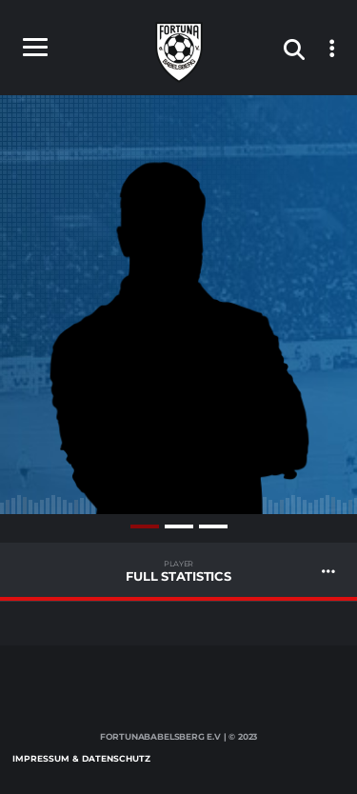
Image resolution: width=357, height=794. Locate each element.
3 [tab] (213, 526)
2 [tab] (179, 526)
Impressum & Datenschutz (81, 758)
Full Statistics (178, 571)
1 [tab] (144, 526)
